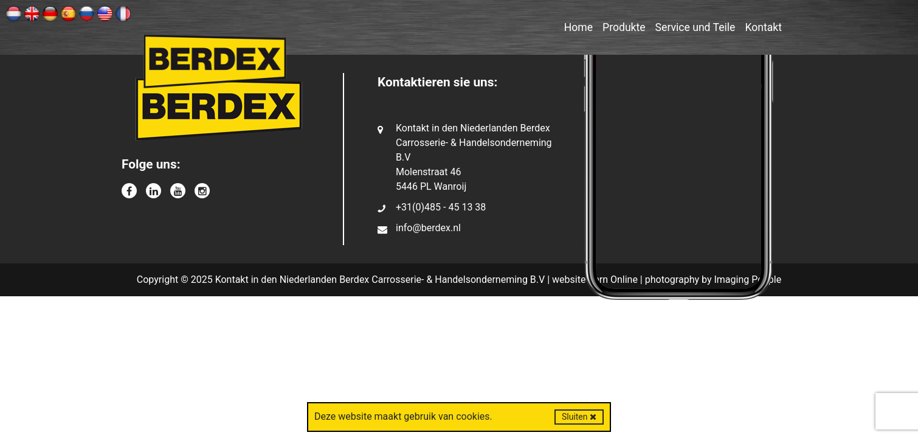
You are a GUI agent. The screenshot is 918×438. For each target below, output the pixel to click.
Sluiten (579, 417)
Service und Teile (695, 27)
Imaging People (747, 279)
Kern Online (613, 279)
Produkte (624, 27)
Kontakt (763, 27)
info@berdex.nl (428, 228)
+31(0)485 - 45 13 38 (441, 207)
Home (578, 27)
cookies (472, 416)
